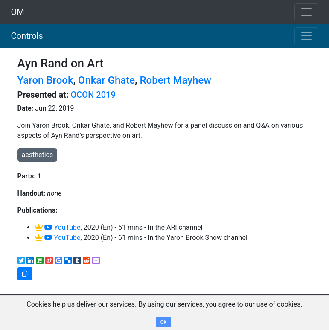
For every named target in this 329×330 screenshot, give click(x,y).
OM (17, 12)
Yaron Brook (45, 80)
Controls (27, 36)
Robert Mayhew (175, 80)
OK (163, 322)
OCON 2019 (93, 95)
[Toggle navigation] (306, 35)
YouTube (62, 227)
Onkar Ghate (106, 80)
